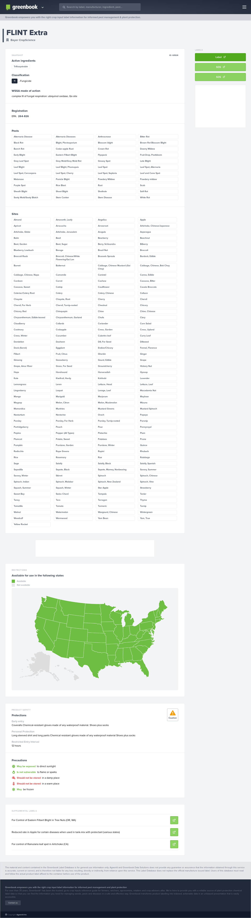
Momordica (19, 408)
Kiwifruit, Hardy (63, 378)
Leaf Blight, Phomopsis (67, 167)
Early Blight (19, 155)
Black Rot (18, 142)
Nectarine (61, 414)
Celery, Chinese (106, 293)
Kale (16, 378)
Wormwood (61, 518)
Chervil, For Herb (22, 305)
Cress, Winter (20, 335)
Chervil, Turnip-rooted (66, 305)
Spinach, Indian (21, 481)
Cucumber (61, 335)
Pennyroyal (145, 427)
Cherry (101, 299)
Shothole (102, 191)
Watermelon (62, 512)
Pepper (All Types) (65, 433)
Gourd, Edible (104, 360)
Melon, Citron (62, 402)
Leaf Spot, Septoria (107, 173)
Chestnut (102, 305)
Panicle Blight (62, 179)
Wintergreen (146, 512)
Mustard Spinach (148, 408)
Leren (59, 384)
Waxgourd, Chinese (108, 512)
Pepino (17, 433)
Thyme (143, 500)
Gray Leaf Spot (21, 161)
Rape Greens (62, 451)
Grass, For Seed (64, 366)
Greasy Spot (104, 161)
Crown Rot (103, 148)
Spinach (102, 475)
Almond (17, 219)
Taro (58, 500)
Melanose (19, 179)
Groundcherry (105, 366)
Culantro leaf (104, 335)
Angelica (102, 219)
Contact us (13, 903)
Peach (59, 427)
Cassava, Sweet (22, 287)
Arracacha (61, 225)
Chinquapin (61, 311)
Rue (100, 457)
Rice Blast (61, 185)
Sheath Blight (20, 191)
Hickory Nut (146, 366)
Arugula (102, 232)
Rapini (101, 451)
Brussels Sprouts (106, 256)
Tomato (59, 506)
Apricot (17, 225)
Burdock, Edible (148, 256)
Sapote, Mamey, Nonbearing (112, 469)
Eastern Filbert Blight (66, 155)
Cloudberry (19, 323)
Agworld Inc (21, 915)
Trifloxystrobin (21, 66)
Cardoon (18, 281)
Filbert (17, 354)
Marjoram (103, 396)
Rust (100, 185)
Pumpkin (18, 445)
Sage (16, 463)
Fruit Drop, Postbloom (151, 155)
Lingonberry (20, 390)
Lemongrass (20, 384)
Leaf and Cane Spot (150, 173)
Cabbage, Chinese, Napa (26, 274)
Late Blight (145, 161)
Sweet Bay (19, 494)
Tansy (17, 500)
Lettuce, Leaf (146, 384)
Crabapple (61, 329)
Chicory (144, 305)
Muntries (60, 408)
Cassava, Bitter (147, 281)
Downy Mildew (147, 148)
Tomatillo (18, 506)
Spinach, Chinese (149, 475)
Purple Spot (19, 185)
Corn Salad (145, 323)
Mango (17, 396)
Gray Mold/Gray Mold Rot (68, 161)
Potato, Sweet (63, 439)
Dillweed (144, 341)
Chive (101, 311)
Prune (143, 439)
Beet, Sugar (62, 244)
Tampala (102, 494)
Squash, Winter (63, 487)
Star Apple (103, 487)
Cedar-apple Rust (64, 148)
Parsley (17, 421)
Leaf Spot (102, 167)
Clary (142, 317)
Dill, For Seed (104, 341)
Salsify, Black (104, 463)
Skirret (59, 475)
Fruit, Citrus (61, 354)
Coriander (103, 323)
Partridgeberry (21, 427)
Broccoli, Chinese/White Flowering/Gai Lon (68, 258)
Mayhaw (144, 396)
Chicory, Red (20, 311)
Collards (60, 323)
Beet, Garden (20, 244)
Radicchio (19, 451)
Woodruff (18, 518)
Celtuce (144, 293)
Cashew (102, 281)
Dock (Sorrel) (20, 348)
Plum (142, 433)
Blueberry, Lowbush (24, 250)
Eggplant (60, 348)
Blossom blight (105, 142)
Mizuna (143, 402)
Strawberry (145, 487)
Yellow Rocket (21, 524)
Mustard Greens (106, 408)
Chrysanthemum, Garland (69, 317)
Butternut (60, 265)
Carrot (59, 281)
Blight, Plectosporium (66, 142)
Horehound (61, 372)
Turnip (143, 506)
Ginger (143, 354)
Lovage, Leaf (104, 390)
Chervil (143, 299)
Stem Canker (62, 197)
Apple (143, 219)
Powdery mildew (148, 179)
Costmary (19, 329)
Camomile (61, 274)
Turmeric (102, 506)
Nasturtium (19, 414)
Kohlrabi (102, 378)
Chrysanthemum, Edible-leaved (29, 317)
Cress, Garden (105, 329)
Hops (16, 372)
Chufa (101, 317)
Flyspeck (102, 155)
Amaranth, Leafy (64, 219)
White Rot (145, 197)
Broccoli (144, 250)
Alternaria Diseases (66, 136)
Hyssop (144, 372)
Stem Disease (105, 197)
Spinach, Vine (147, 481)
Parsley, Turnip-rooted (109, 421)
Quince (143, 445)
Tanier (143, 494)
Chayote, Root (63, 299)
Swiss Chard (62, 494)
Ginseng (18, 360)
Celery (59, 293)
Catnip (59, 287)
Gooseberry (62, 360)
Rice (16, 457)
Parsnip (144, 421)
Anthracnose (104, 136)
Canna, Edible (147, 274)
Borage (59, 250)
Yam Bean (103, 518)
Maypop (18, 402)
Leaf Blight (19, 167)
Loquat (59, 390)
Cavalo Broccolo (148, 287)
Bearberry (103, 238)
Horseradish (104, 372)
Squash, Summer (22, 487)
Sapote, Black (62, 469)
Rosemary (61, 457)
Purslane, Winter (106, 445)
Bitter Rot (144, 136)
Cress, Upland (147, 329)
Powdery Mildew (106, 179)
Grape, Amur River (23, 366)
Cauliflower (103, 287)
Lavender (145, 378)
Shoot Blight (62, 191)
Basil (58, 238)
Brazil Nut (103, 250)
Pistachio (102, 433)
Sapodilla (18, 469)
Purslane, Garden (64, 445)
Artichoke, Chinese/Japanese (155, 225)
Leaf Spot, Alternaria (150, 167)
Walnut (17, 512)
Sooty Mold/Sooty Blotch (26, 197)
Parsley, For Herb (64, 421)
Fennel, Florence (148, 348)
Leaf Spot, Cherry (64, 173)
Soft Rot (144, 191)
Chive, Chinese (147, 311)
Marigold (60, 396)
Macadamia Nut (148, 390)
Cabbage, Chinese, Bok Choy (155, 265)
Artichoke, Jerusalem (66, 232)
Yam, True (145, 518)
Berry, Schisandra (107, 244)
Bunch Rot (19, 148)
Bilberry (144, 244)
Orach (101, 414)
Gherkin (102, 354)
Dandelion (19, 341)
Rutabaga (145, 457)
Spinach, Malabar (64, 481)
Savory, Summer (148, 469)
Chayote (18, 299)
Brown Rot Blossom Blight (153, 142)
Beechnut (145, 238)
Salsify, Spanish (147, 463)
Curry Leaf (145, 335)
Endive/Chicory (105, 348)
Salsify (59, 463)
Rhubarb (144, 451)
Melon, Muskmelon (107, 402)
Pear (100, 427)
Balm (16, 238)
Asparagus (145, 232)
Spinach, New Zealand (109, 481)
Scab (142, 185)
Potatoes (102, 439)
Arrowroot (103, 225)
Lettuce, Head (105, 384)
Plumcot (18, 439)
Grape (143, 360)
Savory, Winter (21, 475)
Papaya (144, 414)
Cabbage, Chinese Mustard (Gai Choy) (114, 267)
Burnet (17, 265)
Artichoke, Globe (22, 232)
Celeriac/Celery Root (24, 293)
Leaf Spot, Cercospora (25, 173)
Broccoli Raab (21, 256)
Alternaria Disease (23, 136)
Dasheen (60, 341)
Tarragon (102, 500)
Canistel (102, 274)
